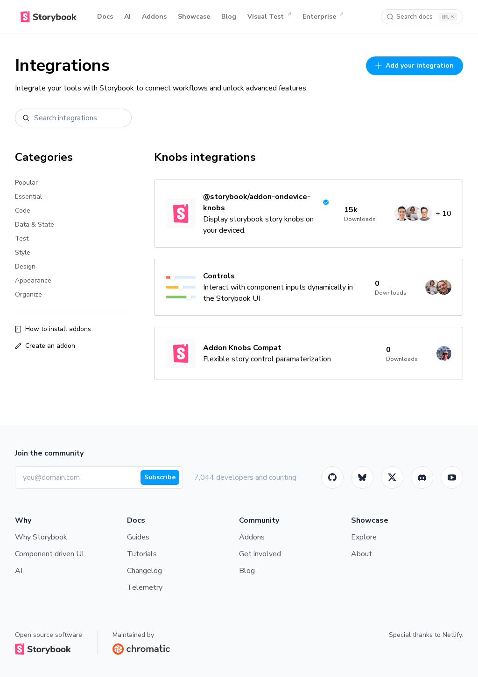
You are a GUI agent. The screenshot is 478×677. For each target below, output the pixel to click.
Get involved (260, 554)
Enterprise (323, 16)
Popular (26, 182)
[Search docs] (422, 16)
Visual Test (269, 16)
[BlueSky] (362, 477)
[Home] (48, 16)
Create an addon (45, 345)
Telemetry (144, 587)
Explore (364, 537)
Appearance (33, 280)
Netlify (452, 634)
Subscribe (160, 477)
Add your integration (414, 65)
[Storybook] (422, 477)
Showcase (194, 16)
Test (21, 238)
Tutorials (142, 554)
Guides (138, 537)
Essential (28, 196)
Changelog (144, 571)
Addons (154, 16)
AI (127, 16)
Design (25, 266)
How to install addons (53, 329)
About (361, 554)
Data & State (34, 224)
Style (22, 252)
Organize (28, 294)
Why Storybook (41, 537)
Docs (105, 16)
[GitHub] (332, 477)
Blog (228, 16)
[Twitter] (392, 477)
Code (22, 210)
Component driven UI (49, 554)
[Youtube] (452, 477)
